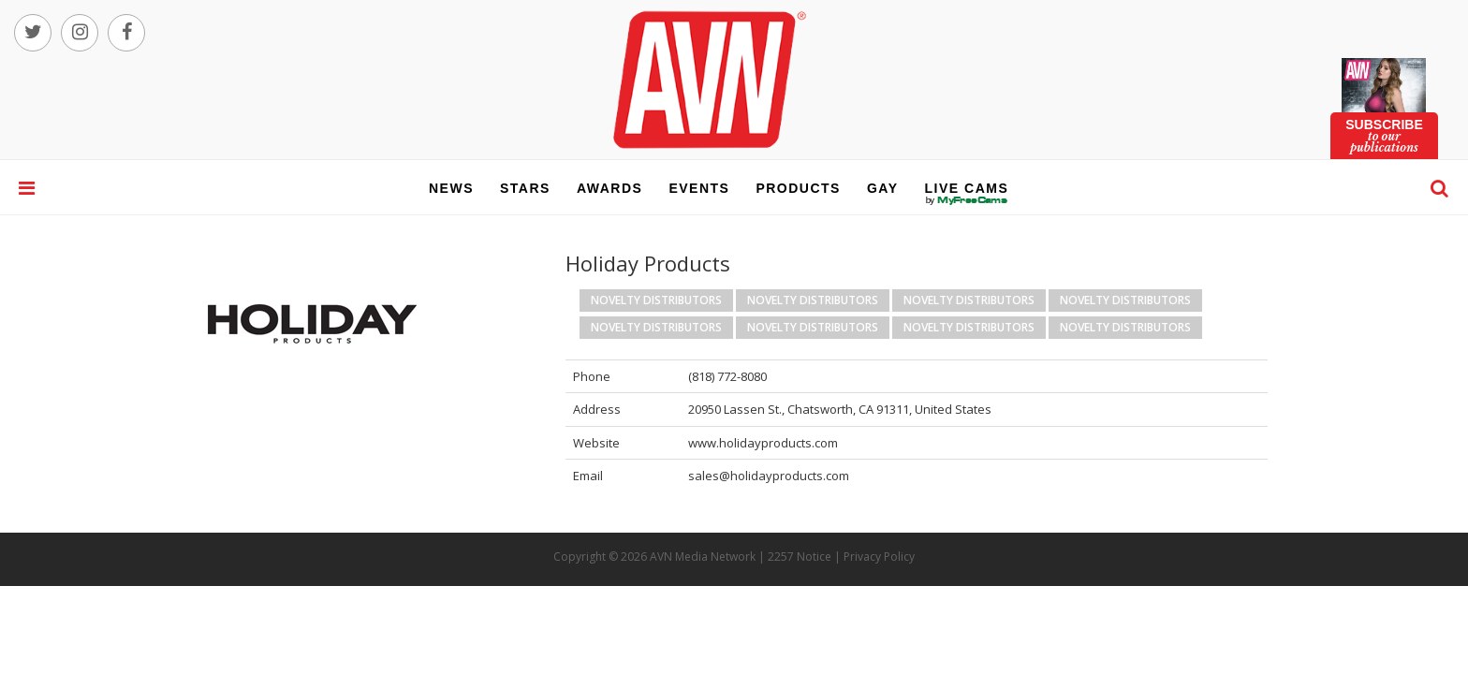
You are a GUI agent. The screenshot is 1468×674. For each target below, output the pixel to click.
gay (883, 188)
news (451, 188)
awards (609, 188)
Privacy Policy (879, 556)
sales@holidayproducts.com (768, 475)
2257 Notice (799, 556)
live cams (967, 200)
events (698, 188)
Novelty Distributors (656, 300)
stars (525, 188)
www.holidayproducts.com (763, 442)
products (798, 188)
